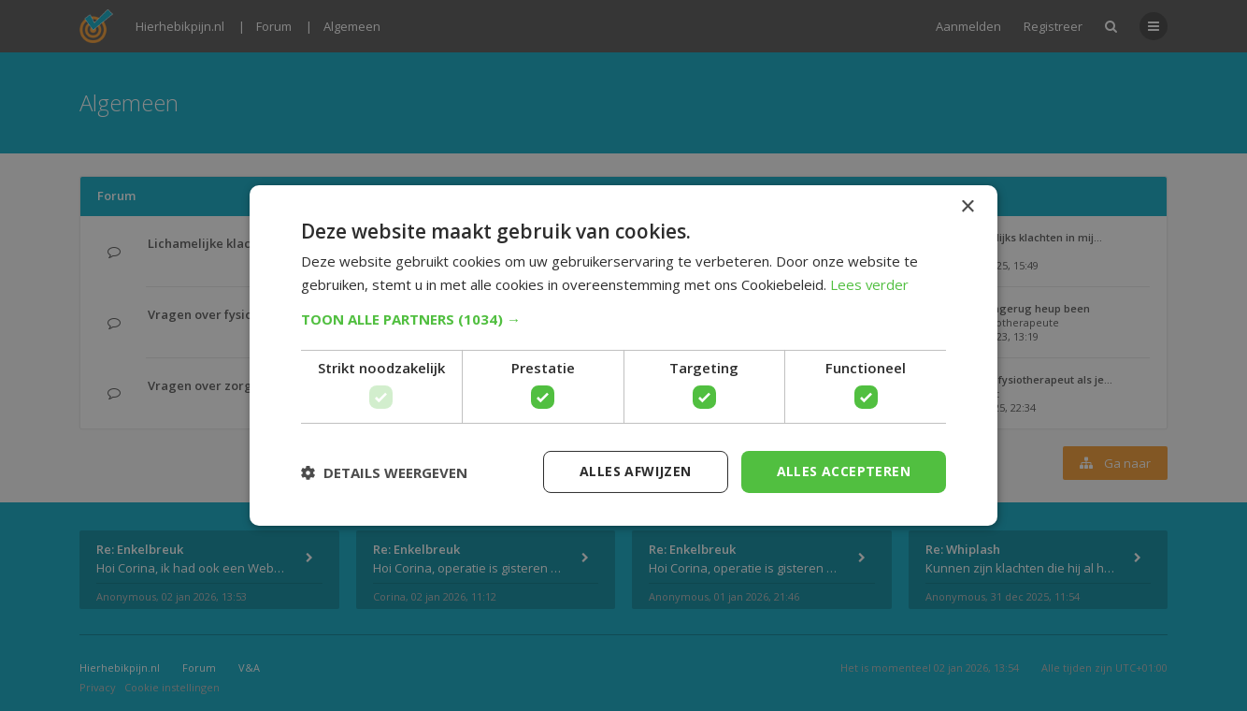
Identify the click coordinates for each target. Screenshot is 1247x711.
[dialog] (623, 355)
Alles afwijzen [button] (636, 471)
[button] (623, 319)
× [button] (967, 207)
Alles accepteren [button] (843, 471)
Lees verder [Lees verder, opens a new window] (870, 284)
